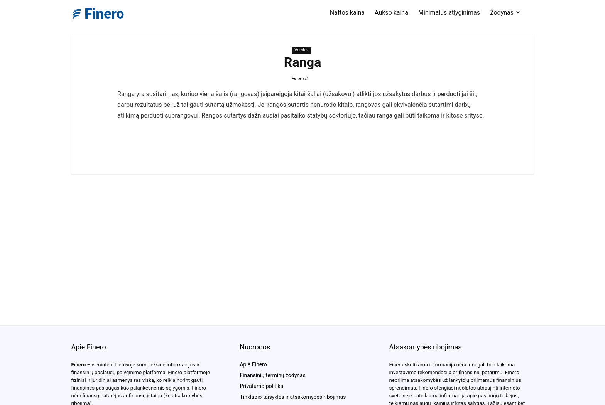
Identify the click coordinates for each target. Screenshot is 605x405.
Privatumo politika (261, 386)
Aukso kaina (391, 12)
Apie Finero (253, 364)
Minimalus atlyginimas (449, 12)
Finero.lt (299, 78)
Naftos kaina (347, 12)
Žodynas (502, 12)
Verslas (301, 49)
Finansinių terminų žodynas (272, 375)
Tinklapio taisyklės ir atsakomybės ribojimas (293, 397)
